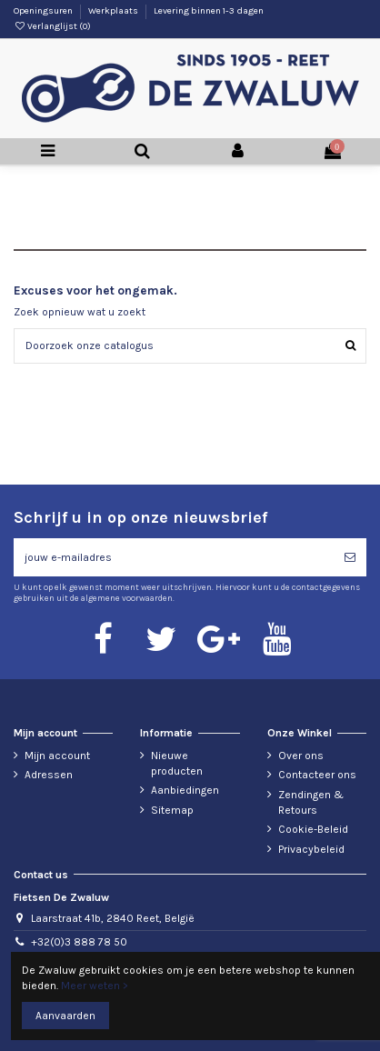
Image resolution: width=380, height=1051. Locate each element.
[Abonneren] (350, 557)
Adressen (49, 774)
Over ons (301, 755)
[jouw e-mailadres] (174, 557)
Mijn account (57, 755)
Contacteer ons (317, 774)
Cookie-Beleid (313, 829)
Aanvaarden (65, 1015)
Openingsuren (44, 10)
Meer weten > (94, 985)
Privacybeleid (311, 849)
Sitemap (172, 810)
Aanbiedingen (185, 790)
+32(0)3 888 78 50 (79, 942)
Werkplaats (114, 10)
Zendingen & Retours (311, 802)
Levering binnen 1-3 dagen (209, 10)
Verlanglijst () (52, 26)
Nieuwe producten (177, 763)
